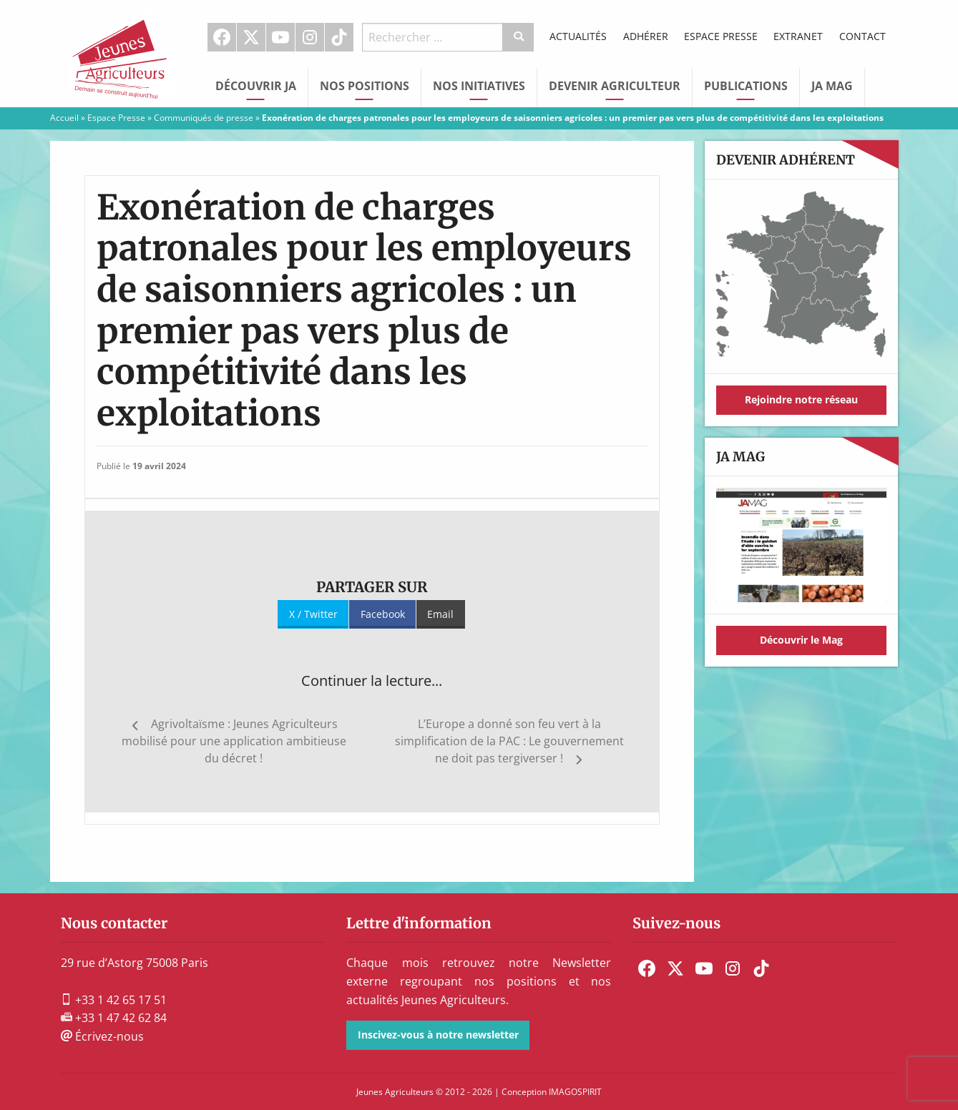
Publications (746, 86)
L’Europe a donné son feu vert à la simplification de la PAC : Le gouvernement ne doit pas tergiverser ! (509, 741)
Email (440, 614)
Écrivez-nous (102, 1036)
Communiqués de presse (203, 118)
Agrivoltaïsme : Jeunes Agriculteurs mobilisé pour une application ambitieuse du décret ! (234, 741)
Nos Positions (364, 86)
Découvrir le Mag (801, 640)
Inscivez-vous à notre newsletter (438, 1034)
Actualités (578, 36)
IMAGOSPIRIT (575, 1092)
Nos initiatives (479, 86)
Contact (862, 36)
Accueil (64, 118)
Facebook (221, 37)
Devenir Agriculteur (614, 86)
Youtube (280, 37)
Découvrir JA (255, 86)
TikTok (339, 37)
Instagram (309, 37)
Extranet (798, 36)
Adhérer (645, 36)
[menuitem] (222, 37)
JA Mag (832, 86)
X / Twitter (313, 614)
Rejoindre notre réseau (801, 399)
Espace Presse (721, 36)
